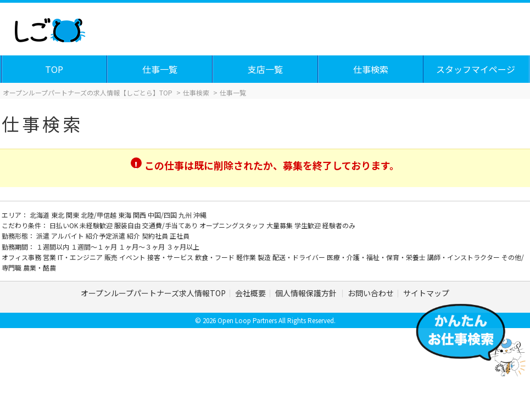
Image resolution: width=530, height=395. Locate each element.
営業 (50, 257)
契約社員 (156, 235)
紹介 (134, 235)
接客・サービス (171, 257)
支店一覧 (265, 69)
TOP (54, 69)
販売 (111, 257)
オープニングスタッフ (232, 225)
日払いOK (64, 225)
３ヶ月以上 (182, 246)
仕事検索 (370, 69)
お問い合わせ (371, 292)
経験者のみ (338, 225)
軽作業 (247, 257)
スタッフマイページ (475, 69)
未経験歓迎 (97, 225)
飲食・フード (215, 257)
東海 (125, 214)
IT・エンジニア (81, 257)
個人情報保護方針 (306, 292)
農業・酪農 (39, 267)
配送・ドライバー (299, 257)
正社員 (179, 235)
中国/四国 (163, 214)
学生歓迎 (308, 225)
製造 (265, 257)
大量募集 (280, 225)
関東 (73, 214)
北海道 (40, 214)
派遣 (43, 235)
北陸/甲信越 (99, 214)
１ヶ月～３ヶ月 (142, 246)
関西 (140, 214)
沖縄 (200, 214)
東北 (58, 214)
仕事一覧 (159, 69)
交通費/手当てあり (170, 225)
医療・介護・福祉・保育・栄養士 (377, 257)
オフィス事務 (22, 257)
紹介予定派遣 (106, 235)
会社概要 (250, 292)
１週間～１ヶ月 (95, 246)
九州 (185, 214)
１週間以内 (53, 246)
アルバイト (68, 235)
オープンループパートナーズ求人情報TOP (153, 292)
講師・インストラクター (464, 257)
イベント (133, 257)
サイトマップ (426, 292)
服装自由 (128, 225)
